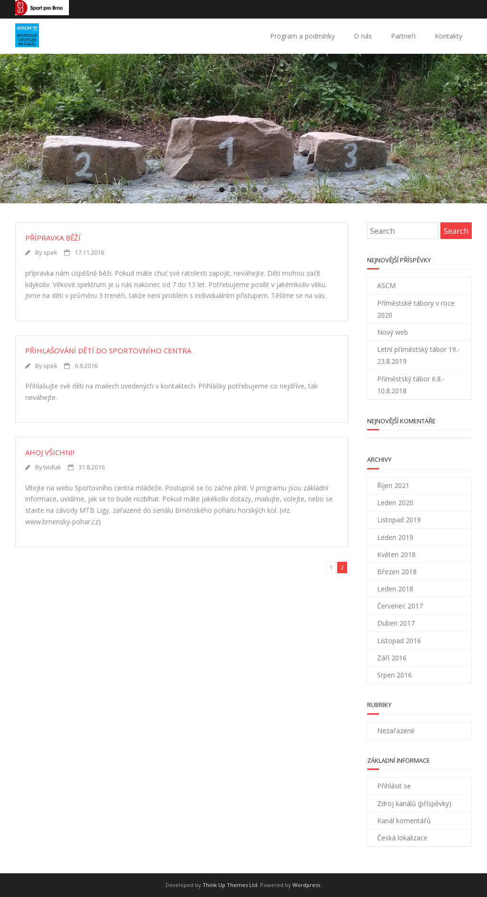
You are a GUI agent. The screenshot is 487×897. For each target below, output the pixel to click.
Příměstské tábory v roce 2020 (416, 309)
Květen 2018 (396, 554)
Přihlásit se (394, 785)
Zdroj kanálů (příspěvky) (414, 803)
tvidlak (52, 467)
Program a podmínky (302, 35)
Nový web (392, 332)
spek (50, 253)
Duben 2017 (396, 623)
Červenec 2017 (400, 605)
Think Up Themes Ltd (230, 884)
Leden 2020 (395, 502)
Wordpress (306, 884)
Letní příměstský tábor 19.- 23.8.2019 (418, 355)
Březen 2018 (397, 571)
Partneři (403, 35)
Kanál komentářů (404, 820)
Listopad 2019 (399, 519)
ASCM (386, 285)
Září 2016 (392, 657)
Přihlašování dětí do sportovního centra (108, 350)
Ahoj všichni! (49, 452)
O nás (363, 35)
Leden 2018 (395, 588)
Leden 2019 (395, 537)
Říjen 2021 (393, 485)
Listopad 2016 (399, 640)
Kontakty (448, 35)
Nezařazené (396, 730)
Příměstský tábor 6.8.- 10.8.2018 (411, 384)
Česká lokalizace (402, 837)
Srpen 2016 (394, 674)
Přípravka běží (53, 237)
